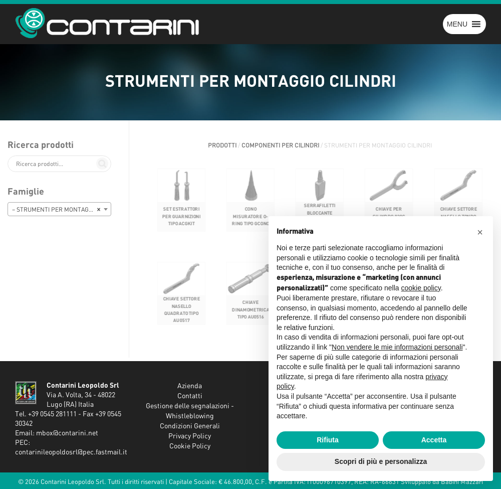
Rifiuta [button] (328, 440)
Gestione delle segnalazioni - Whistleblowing (190, 411)
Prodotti (222, 145)
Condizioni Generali (190, 426)
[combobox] (59, 209)
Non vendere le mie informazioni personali (397, 347)
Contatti (189, 396)
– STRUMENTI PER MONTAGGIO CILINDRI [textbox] (61, 210)
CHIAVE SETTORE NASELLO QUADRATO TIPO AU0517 (181, 316)
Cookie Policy (189, 446)
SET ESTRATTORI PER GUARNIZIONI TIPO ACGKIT (181, 223)
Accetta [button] (434, 440)
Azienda (189, 386)
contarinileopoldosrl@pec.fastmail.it (71, 452)
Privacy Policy (189, 436)
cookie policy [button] (421, 288)
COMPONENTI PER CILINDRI (280, 145)
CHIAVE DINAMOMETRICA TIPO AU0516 (250, 316)
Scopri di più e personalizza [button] (381, 461)
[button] (457, 24)
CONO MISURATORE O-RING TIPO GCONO (250, 223)
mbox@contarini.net (67, 433)
